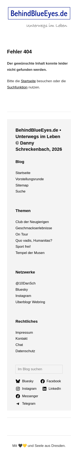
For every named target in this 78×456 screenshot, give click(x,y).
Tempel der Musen (30, 253)
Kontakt (21, 339)
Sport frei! (23, 247)
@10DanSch (25, 283)
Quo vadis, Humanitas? (33, 241)
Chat (19, 345)
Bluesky (21, 290)
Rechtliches (26, 321)
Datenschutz (25, 351)
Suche (20, 191)
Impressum (24, 333)
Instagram (23, 296)
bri (39, 302)
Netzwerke (25, 272)
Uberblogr (23, 302)
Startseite (28, 81)
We (34, 302)
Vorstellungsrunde (29, 179)
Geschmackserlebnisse (33, 228)
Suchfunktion (17, 87)
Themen (23, 210)
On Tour (21, 234)
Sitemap (21, 185)
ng (43, 302)
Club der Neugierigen (32, 222)
